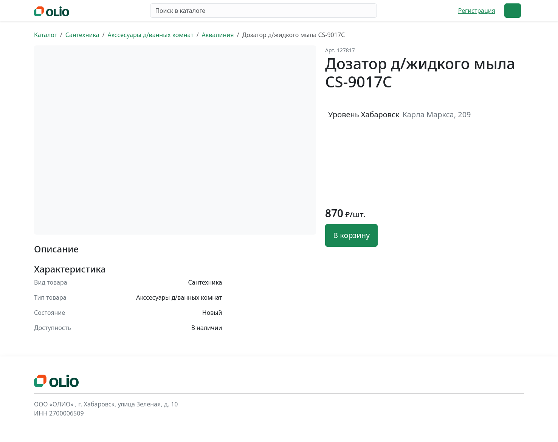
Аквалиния (218, 35)
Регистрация (476, 10)
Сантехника (82, 35)
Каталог (45, 35)
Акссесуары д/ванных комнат (150, 35)
